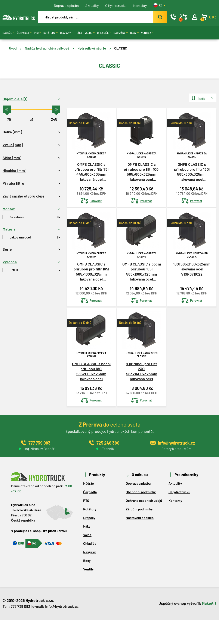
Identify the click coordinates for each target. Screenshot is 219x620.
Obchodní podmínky (141, 492)
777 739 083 (20, 606)
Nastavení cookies (140, 518)
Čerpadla (24, 32)
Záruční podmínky (139, 509)
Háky (79, 32)
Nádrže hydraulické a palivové (47, 48)
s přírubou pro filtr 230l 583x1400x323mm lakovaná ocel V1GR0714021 (141, 371)
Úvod (13, 48)
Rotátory (50, 32)
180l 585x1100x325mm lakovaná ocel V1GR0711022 (191, 269)
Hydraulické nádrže (91, 48)
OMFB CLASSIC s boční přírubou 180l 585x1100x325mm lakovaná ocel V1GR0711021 (91, 371)
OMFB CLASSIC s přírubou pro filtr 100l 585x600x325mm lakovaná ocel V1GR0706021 (141, 172)
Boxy (134, 32)
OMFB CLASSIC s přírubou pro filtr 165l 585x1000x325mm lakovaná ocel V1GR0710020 (91, 272)
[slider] (7, 109)
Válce (90, 32)
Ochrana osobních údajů (144, 500)
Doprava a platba (66, 5)
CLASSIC (120, 48)
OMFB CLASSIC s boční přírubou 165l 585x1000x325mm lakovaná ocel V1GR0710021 (141, 272)
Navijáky (121, 32)
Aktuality (92, 5)
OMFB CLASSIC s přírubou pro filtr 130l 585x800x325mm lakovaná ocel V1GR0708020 (192, 172)
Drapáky (66, 32)
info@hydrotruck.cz (61, 606)
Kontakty (140, 5)
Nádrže (8, 32)
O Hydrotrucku (116, 5)
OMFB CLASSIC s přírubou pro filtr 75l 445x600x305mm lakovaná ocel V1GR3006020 (91, 172)
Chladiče (104, 32)
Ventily (147, 32)
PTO (37, 32)
